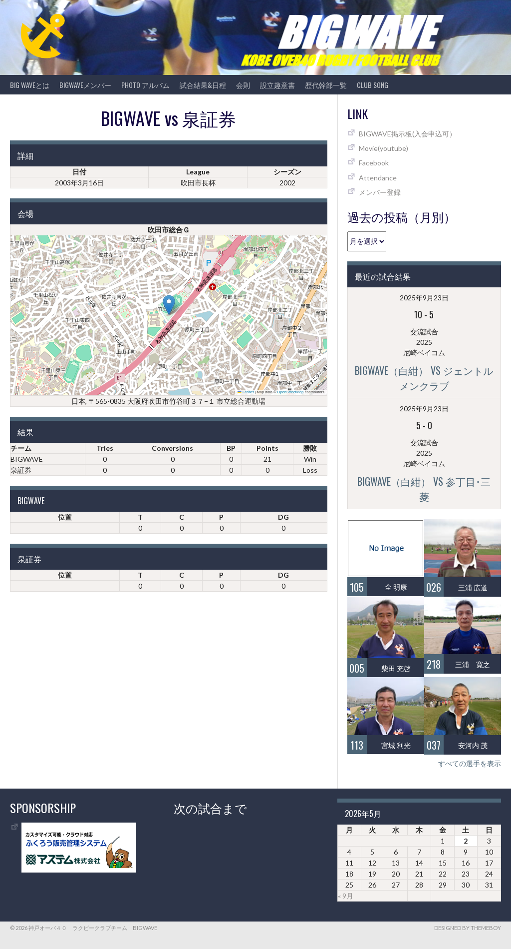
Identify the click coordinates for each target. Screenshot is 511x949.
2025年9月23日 (424, 297)
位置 (65, 517)
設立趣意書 (277, 84)
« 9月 (345, 896)
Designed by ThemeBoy (467, 928)
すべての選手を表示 (469, 763)
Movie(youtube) (383, 148)
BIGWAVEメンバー (85, 84)
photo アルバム (145, 84)
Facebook (374, 162)
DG (283, 517)
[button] (169, 305)
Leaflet (246, 392)
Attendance (378, 177)
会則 (243, 84)
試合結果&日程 (203, 84)
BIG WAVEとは (29, 84)
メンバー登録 (380, 192)
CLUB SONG (372, 84)
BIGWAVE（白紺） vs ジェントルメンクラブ (424, 378)
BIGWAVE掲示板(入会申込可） (407, 133)
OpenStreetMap (290, 392)
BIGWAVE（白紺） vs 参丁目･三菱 (424, 489)
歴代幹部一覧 (326, 84)
